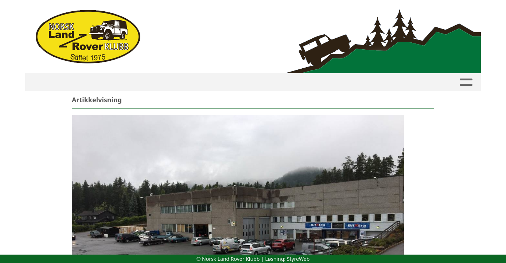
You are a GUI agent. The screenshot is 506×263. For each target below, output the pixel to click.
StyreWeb (298, 258)
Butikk (398, 82)
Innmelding (190, 82)
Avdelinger (241, 82)
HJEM (65, 82)
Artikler (287, 82)
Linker (433, 82)
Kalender (98, 82)
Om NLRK (359, 82)
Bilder (321, 82)
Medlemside (142, 82)
